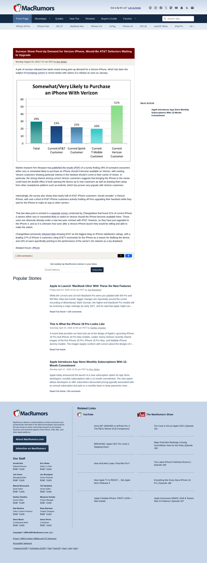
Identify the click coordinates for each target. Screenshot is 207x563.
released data (49, 234)
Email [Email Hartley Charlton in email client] (15, 502)
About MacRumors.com (30, 438)
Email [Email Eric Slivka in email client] (42, 468)
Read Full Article (58, 311)
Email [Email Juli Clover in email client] (15, 480)
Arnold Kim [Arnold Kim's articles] (18, 463)
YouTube (88, 414)
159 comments (74, 311)
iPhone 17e (96, 26)
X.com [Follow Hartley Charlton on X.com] (22, 502)
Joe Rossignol (94, 290)
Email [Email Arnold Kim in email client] (15, 468)
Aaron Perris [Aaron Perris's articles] (45, 519)
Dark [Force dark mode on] (75, 548)
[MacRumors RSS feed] (187, 8)
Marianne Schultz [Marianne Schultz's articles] (47, 497)
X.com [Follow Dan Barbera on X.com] (22, 513)
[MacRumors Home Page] (34, 8)
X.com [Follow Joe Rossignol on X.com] (49, 480)
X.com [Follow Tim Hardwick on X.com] (49, 491)
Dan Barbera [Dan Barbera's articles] (18, 508)
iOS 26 (143, 26)
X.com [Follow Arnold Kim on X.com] (22, 468)
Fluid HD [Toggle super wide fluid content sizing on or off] (56, 548)
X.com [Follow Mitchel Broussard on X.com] (22, 491)
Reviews (90, 18)
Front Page (22, 18)
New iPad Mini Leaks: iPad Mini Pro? (112, 463)
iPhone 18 (128, 26)
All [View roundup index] (192, 26)
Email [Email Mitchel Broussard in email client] (15, 491)
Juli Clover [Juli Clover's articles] (17, 474)
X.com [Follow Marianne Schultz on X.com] (49, 502)
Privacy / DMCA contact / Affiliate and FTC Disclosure (34, 538)
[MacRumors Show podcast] (150, 8)
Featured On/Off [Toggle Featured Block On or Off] (20, 548)
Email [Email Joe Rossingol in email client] (42, 480)
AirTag (112, 26)
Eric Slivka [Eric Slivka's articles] (45, 463)
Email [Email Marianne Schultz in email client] (42, 502)
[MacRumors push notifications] (181, 8)
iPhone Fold (43, 26)
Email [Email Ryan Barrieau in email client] (42, 513)
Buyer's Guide (109, 18)
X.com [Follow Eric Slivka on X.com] (49, 468)
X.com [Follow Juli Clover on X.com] (22, 480)
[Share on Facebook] (128, 255)
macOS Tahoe (161, 26)
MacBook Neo (77, 26)
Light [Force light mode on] (70, 548)
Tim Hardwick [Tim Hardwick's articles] (46, 485)
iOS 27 (59, 26)
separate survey (59, 213)
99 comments (73, 391)
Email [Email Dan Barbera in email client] (15, 513)
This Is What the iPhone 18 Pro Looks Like (78, 324)
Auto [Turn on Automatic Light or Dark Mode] (65, 548)
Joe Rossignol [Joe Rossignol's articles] (46, 474)
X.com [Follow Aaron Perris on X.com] (49, 525)
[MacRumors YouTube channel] (176, 8)
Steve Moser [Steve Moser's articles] (18, 519)
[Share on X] (121, 255)
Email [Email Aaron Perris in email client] (42, 525)
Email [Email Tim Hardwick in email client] (42, 491)
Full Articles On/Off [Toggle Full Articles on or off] (37, 548)
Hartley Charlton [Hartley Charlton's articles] (20, 497)
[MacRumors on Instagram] (155, 8)
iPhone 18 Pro (23, 26)
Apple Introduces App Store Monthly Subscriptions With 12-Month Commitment (170, 112)
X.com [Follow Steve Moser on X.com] (22, 525)
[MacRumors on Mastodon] (171, 8)
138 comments (24, 256)
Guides (59, 18)
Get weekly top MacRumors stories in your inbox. (73, 264)
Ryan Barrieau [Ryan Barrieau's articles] (46, 508)
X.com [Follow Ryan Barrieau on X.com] (49, 513)
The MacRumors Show (159, 414)
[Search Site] (178, 18)
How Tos (74, 18)
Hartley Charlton (98, 328)
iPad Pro (179, 26)
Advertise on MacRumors (31, 448)
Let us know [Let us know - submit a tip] (134, 8)
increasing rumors (35, 73)
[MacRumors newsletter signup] (192, 8)
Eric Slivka (62, 62)
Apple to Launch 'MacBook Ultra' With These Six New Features (92, 286)
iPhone (36, 248)
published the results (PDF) (66, 167)
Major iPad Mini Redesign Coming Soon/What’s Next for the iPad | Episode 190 (173, 445)
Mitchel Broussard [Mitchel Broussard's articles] (21, 485)
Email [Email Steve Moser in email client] (15, 525)
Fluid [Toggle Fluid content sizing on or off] (50, 548)
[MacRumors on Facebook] (161, 8)
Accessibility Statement (22, 543)
